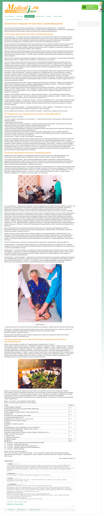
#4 (7, 464)
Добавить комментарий (15, 504)
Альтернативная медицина (13, 19)
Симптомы (20, 16)
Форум (26, 19)
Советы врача (58, 16)
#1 (7, 484)
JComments (73, 506)
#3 (7, 473)
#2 (7, 478)
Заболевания (29, 16)
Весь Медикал (9, 16)
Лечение (48, 16)
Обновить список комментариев (17, 501)
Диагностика (40, 16)
